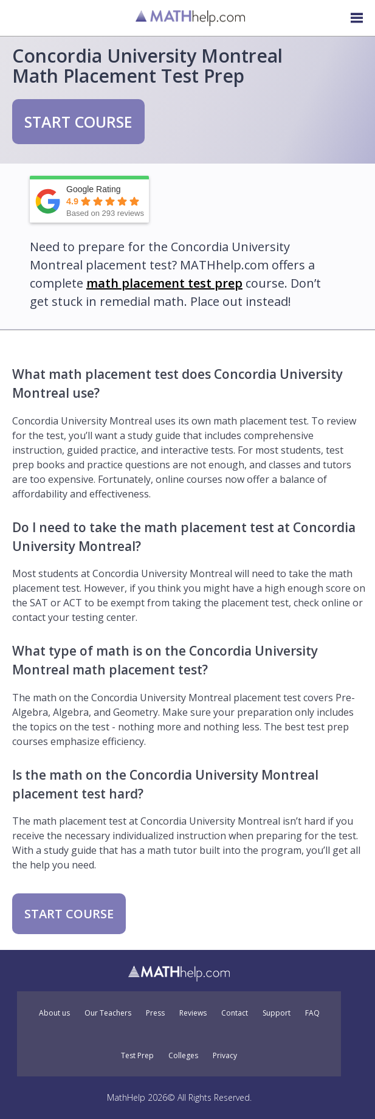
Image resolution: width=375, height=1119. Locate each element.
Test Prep (137, 1056)
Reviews (193, 1013)
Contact (234, 1013)
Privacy (225, 1056)
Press (155, 1013)
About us (54, 1013)
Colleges (183, 1056)
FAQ (312, 1013)
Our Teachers (107, 1013)
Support (277, 1013)
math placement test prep (164, 283)
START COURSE (78, 121)
